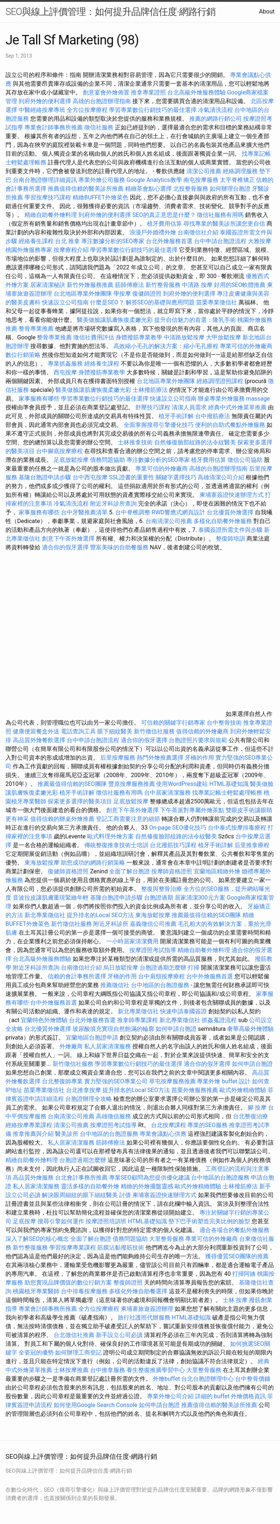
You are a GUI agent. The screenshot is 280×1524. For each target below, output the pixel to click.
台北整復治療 (250, 1116)
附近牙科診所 (110, 923)
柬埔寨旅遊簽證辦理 (147, 1308)
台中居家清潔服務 (167, 792)
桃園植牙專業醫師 (36, 1291)
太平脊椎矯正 (238, 179)
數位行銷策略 (22, 354)
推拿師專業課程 (138, 1020)
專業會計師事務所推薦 (53, 127)
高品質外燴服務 (33, 1177)
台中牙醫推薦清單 (84, 512)
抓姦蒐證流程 (219, 1020)
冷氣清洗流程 (215, 109)
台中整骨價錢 (252, 1378)
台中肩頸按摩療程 (162, 976)
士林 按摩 (235, 1300)
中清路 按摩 (197, 284)
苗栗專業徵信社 (216, 302)
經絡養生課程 (37, 241)
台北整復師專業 (62, 1081)
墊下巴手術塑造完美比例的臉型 (209, 1221)
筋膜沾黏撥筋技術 (120, 1247)
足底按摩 (24, 1221)
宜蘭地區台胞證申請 (92, 1037)
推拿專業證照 (149, 92)
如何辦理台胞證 (230, 188)
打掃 (193, 967)
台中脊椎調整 (133, 512)
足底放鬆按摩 (72, 459)
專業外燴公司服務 (102, 179)
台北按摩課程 (169, 1125)
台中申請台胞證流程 (220, 241)
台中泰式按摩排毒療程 (238, 827)
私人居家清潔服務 (107, 1046)
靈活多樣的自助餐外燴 (90, 1186)
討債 (125, 1195)
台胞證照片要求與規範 (198, 740)
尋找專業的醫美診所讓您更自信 (224, 223)
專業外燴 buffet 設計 (223, 1081)
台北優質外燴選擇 (230, 512)
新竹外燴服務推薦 (91, 284)
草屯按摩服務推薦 (173, 1081)
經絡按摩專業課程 (29, 1125)
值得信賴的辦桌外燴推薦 (62, 818)
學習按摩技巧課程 (48, 197)
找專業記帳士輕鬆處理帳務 (227, 792)
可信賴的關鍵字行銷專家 (173, 722)
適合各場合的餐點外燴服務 (234, 1230)
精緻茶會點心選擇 (148, 188)
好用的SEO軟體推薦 (240, 284)
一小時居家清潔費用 (132, 941)
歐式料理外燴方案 (111, 836)
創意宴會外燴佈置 (106, 92)
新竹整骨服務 (162, 284)
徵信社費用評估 (93, 337)
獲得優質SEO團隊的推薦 (237, 1256)
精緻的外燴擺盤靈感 (147, 1186)
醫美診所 (66, 1133)
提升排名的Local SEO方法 (100, 915)
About (267, 11)
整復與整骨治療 (161, 888)
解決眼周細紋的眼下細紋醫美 (80, 1195)
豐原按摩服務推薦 (132, 783)
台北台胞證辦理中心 (207, 1378)
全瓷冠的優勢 (36, 1352)
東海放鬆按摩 (42, 862)
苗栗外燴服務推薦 (194, 1090)
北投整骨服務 (190, 188)
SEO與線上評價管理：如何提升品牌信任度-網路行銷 (110, 11)
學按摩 (122, 293)
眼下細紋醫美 (114, 731)
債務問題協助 (107, 459)
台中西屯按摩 (90, 477)
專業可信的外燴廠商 (246, 346)
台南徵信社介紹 (198, 232)
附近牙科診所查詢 (113, 503)
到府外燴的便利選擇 (46, 101)
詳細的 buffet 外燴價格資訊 (230, 1396)
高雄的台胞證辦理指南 (102, 101)
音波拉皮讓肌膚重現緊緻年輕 (51, 897)
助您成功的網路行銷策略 (93, 862)
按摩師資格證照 (172, 871)
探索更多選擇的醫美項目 (80, 801)
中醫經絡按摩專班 (43, 109)
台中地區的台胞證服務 (160, 985)
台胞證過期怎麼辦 (163, 967)
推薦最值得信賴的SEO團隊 (72, 783)
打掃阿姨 (244, 1273)
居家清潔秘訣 (47, 284)
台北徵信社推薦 (74, 1335)
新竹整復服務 (30, 1247)
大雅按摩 (259, 241)
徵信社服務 (98, 127)
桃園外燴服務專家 (28, 249)
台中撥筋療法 (212, 416)
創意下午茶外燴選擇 (68, 538)
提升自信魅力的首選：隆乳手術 (195, 319)
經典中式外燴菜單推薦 (237, 407)
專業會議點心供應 (163, 1133)
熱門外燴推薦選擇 (161, 757)
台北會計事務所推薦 (81, 1177)
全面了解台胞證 (129, 871)
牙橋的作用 (199, 757)
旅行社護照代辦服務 (144, 1317)
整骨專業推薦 (36, 328)
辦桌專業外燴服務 (222, 398)
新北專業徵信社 (44, 915)
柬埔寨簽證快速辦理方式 (231, 494)
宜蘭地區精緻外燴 (218, 871)
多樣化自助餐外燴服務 (223, 521)
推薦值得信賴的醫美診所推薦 (86, 188)
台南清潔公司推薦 (168, 521)
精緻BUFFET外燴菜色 (101, 197)
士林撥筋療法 (150, 389)
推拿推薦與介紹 (33, 1133)
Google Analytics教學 (154, 179)
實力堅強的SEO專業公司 (116, 1081)
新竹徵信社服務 (154, 731)
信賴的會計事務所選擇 (77, 976)
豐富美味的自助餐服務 (119, 547)
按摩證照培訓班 (107, 1221)
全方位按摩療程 (87, 109)
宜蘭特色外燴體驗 (44, 1020)
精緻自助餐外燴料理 (51, 214)
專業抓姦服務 (65, 363)
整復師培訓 (231, 538)
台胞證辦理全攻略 (88, 1098)
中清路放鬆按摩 (185, 337)
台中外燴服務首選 (209, 976)
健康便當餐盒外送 (36, 731)
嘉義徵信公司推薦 (153, 923)
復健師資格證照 (69, 871)
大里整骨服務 (166, 1238)
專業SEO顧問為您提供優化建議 (149, 1177)
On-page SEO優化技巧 (177, 827)
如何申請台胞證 (176, 1028)
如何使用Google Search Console (95, 1405)
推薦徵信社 (114, 985)
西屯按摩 (65, 372)
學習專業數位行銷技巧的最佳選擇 (153, 109)
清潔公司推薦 (203, 171)
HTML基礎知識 (228, 783)
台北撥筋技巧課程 (174, 845)
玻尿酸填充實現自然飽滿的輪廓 (113, 1028)
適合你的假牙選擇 (65, 547)
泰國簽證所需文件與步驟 (230, 529)
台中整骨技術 (224, 722)
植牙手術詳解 (176, 416)
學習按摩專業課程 (73, 1247)
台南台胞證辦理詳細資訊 (45, 179)
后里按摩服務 (118, 757)
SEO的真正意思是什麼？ (164, 214)
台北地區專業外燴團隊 (83, 293)
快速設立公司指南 (65, 302)
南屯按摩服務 (201, 179)
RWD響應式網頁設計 (178, 512)
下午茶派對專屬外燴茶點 (192, 810)
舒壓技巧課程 (153, 407)
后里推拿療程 (251, 845)
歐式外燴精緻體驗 (242, 1090)
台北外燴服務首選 (170, 241)
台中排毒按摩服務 (85, 1291)
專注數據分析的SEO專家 (113, 241)
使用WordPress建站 (182, 783)
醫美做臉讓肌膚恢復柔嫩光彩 (115, 319)
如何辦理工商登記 (78, 1352)
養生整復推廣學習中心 (156, 1370)
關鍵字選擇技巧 (176, 477)
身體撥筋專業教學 (140, 337)
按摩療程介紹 (72, 249)
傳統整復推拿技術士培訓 (117, 845)
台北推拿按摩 (83, 1090)
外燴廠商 (71, 1046)
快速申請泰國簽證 (183, 1011)
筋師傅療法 (129, 284)
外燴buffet (166, 1378)
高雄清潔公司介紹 (221, 477)
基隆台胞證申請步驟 (45, 477)
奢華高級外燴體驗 (250, 1028)
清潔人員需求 (189, 407)
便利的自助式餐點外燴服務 (230, 424)
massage (258, 398)
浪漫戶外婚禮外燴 (152, 232)
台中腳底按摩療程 (60, 451)
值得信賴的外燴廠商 (202, 731)
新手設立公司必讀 (119, 1335)
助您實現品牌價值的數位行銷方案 (68, 1282)
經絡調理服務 (240, 171)
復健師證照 (147, 293)
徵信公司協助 (245, 459)
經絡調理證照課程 (220, 381)
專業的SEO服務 (207, 1125)
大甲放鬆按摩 (224, 337)
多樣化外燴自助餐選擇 (139, 1291)
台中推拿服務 (108, 1370)
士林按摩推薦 (71, 1370)
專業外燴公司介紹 (170, 1396)
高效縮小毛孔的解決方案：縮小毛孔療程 (165, 346)
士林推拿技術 (135, 442)
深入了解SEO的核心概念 (37, 1238)
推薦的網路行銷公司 (215, 118)
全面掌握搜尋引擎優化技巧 (159, 424)
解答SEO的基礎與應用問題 (160, 302)
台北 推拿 (67, 241)
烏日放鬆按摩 (121, 967)
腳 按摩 (257, 1107)
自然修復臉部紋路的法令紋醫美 (195, 442)
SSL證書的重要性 (131, 477)
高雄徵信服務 (113, 1116)
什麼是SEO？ (107, 302)
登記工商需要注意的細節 (128, 818)
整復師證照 (128, 1282)
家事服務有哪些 (39, 398)
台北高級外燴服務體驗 (197, 92)
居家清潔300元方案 (200, 897)
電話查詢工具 (78, 731)
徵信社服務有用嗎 (220, 214)
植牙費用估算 (164, 223)
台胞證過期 (158, 897)
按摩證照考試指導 (153, 950)
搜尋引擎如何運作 (61, 1221)
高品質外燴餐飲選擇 (40, 740)
